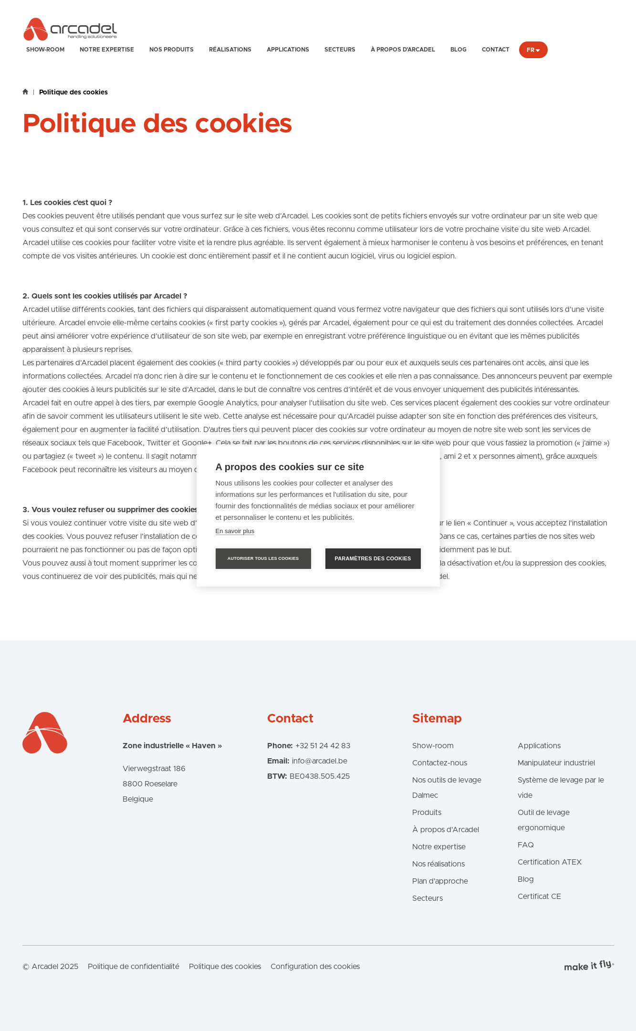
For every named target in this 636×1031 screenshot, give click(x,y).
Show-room (45, 49)
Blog (458, 49)
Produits (426, 812)
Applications (288, 49)
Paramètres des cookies (373, 558)
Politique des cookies (225, 966)
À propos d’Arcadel (403, 49)
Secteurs (339, 49)
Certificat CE (539, 896)
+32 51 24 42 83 (322, 746)
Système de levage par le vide (561, 787)
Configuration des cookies (315, 966)
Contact (496, 49)
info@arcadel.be (319, 761)
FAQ (526, 845)
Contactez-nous (439, 763)
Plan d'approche (440, 881)
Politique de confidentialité (133, 966)
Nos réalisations (438, 864)
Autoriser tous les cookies (263, 558)
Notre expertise (107, 49)
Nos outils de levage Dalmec (446, 787)
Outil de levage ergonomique (544, 820)
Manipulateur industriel (556, 763)
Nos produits (171, 49)
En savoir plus (235, 531)
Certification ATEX (550, 862)
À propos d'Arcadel (445, 830)
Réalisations (230, 49)
